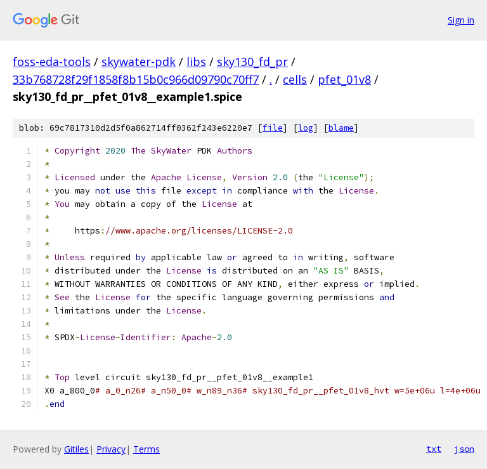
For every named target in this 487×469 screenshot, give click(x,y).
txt (433, 448)
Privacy (111, 449)
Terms (146, 449)
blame (341, 127)
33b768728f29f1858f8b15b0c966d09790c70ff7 (136, 79)
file (273, 127)
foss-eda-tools (52, 61)
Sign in (461, 20)
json (464, 448)
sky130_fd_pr (252, 61)
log (305, 127)
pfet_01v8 (344, 79)
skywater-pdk (138, 61)
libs (196, 61)
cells (295, 79)
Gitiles (76, 449)
